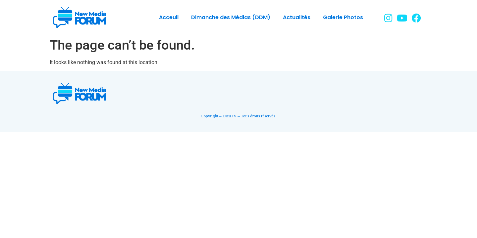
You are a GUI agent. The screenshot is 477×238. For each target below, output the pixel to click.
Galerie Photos (343, 17)
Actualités (296, 17)
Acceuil (169, 17)
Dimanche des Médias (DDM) (230, 17)
